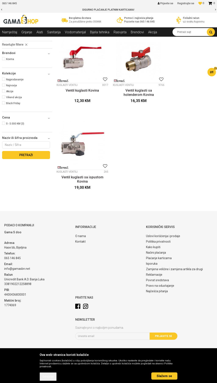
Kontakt (80, 245)
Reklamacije (154, 279)
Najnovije (11, 122)
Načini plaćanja (156, 257)
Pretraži (26, 191)
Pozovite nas (132, 21)
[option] (108, 10)
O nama (80, 240)
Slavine (9, 72)
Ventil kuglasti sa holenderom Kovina (136, 127)
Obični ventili (12, 67)
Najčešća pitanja (157, 295)
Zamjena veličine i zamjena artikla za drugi (174, 273)
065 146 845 (147, 21)
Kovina (10, 95)
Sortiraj (156, 47)
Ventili (59, 39)
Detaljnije (48, 376)
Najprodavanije (15, 116)
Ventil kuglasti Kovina (81, 125)
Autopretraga (138, 47)
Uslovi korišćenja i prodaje (163, 240)
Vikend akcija (14, 134)
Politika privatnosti (158, 245)
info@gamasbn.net (17, 273)
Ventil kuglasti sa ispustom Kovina (190, 127)
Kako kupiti (153, 251)
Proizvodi (25, 39)
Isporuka (151, 268)
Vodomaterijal (43, 39)
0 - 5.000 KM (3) (15, 160)
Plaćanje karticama (159, 262)
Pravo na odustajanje (160, 290)
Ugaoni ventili (13, 62)
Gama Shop (8, 39)
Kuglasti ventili (14, 58)
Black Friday (13, 139)
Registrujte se (185, 3)
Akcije (9, 128)
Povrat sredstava (157, 284)
